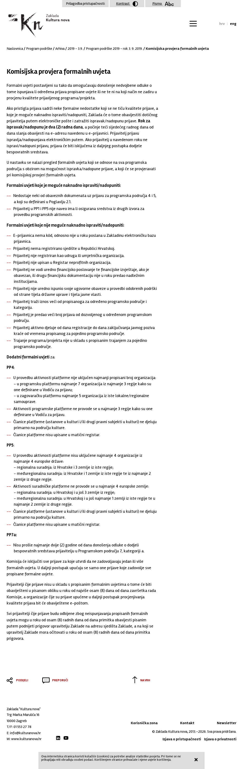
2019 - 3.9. (75, 48)
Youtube (66, 738)
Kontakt (187, 723)
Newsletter (226, 723)
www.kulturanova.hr (26, 739)
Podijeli (22, 680)
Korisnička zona (144, 723)
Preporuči (60, 680)
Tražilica (211, 24)
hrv (222, 24)
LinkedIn (58, 738)
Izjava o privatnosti (220, 739)
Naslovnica (15, 48)
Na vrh (145, 680)
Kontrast (127, 3)
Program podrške (39, 48)
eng (233, 24)
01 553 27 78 (22, 726)
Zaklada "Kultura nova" (38, 25)
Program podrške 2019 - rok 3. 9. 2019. (114, 48)
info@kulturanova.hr (25, 733)
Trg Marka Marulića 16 (23, 714)
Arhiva (60, 48)
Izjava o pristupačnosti (182, 739)
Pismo (163, 3)
